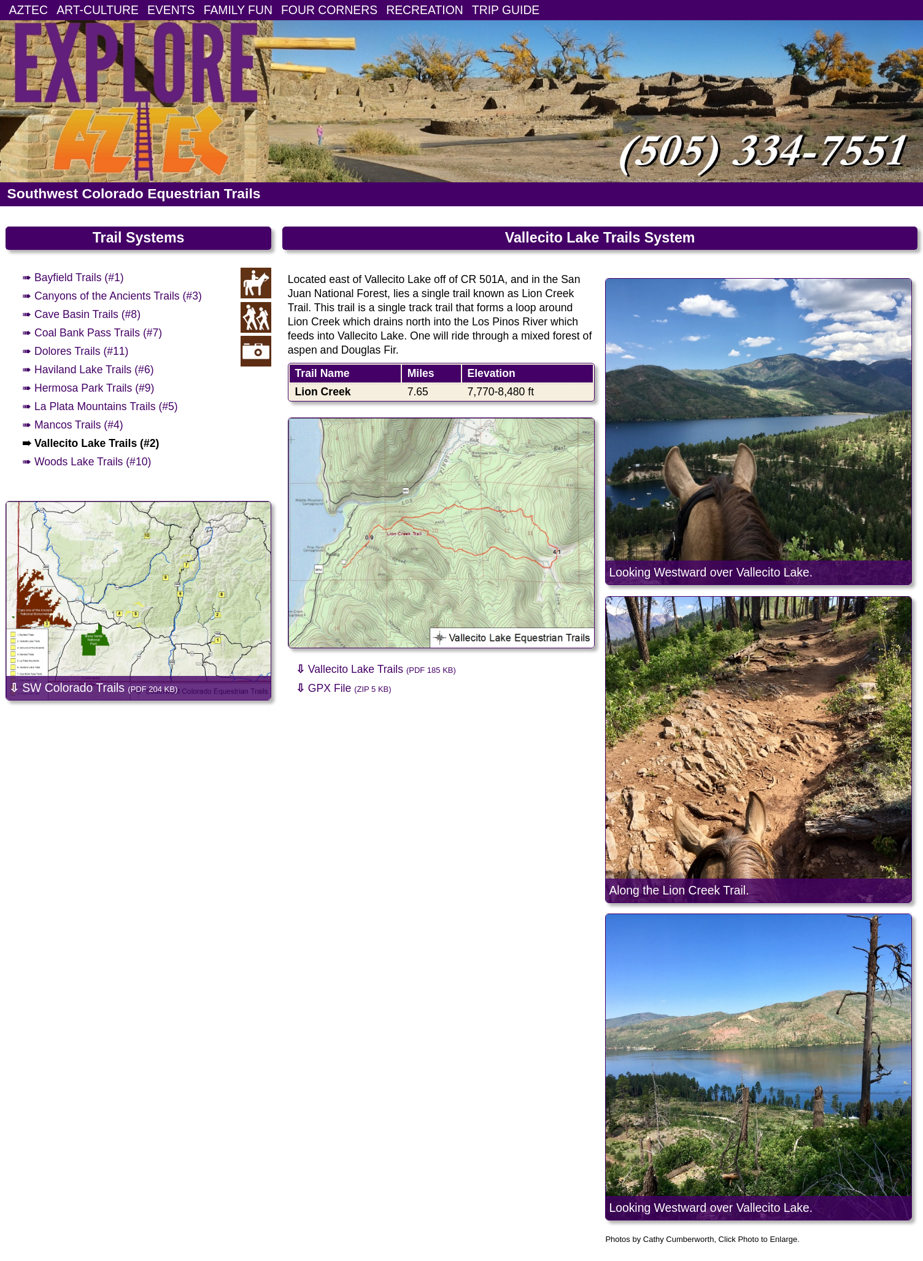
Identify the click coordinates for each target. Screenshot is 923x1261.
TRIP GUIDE (505, 10)
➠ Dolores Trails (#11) (75, 351)
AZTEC (28, 10)
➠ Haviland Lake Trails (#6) (87, 369)
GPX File (344, 688)
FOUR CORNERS (329, 10)
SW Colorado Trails (93, 687)
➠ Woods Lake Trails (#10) (86, 462)
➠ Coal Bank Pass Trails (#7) (92, 333)
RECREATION (424, 10)
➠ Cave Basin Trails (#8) (81, 314)
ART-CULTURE (97, 10)
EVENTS (171, 10)
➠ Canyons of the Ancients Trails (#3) (112, 296)
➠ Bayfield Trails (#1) (73, 277)
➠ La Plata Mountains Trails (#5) (100, 406)
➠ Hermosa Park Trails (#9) (88, 388)
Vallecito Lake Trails (376, 669)
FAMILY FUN (238, 10)
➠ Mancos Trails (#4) (72, 425)
